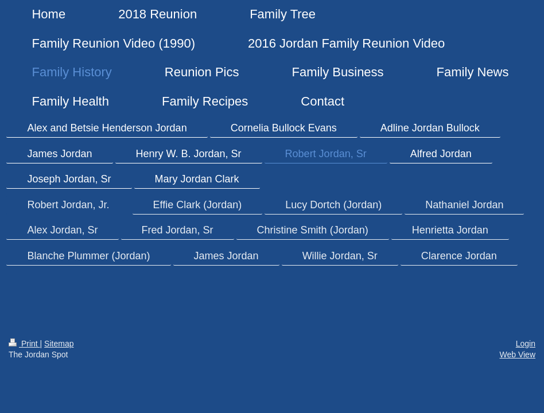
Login (525, 343)
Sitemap (58, 343)
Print (24, 343)
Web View (517, 354)
